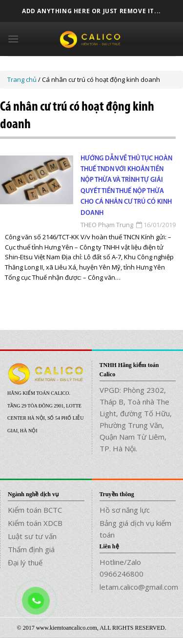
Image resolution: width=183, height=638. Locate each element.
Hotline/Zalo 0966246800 (121, 568)
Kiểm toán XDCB (35, 523)
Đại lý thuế (25, 562)
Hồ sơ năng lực (125, 510)
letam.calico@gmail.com (138, 587)
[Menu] (13, 39)
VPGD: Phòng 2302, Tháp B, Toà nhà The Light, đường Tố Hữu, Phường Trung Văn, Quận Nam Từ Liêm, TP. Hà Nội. (136, 419)
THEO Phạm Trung (107, 224)
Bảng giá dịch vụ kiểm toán (135, 529)
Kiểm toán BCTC (35, 510)
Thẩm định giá (31, 549)
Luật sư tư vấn (32, 536)
